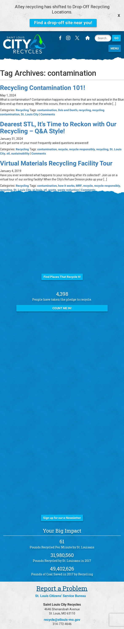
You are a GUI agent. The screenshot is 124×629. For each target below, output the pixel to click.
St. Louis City (30, 113)
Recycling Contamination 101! (42, 86)
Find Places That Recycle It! (62, 275)
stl (8, 152)
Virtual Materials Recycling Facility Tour (56, 162)
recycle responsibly (82, 148)
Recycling (22, 109)
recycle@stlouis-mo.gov (62, 618)
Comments (47, 113)
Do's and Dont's (67, 109)
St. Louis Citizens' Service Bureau (60, 595)
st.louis (37, 188)
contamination (47, 109)
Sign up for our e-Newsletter (62, 516)
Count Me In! (62, 307)
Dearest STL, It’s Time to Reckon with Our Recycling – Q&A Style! (58, 126)
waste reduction (68, 188)
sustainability (20, 152)
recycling (85, 109)
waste (52, 188)
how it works (66, 184)
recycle (63, 148)
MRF (79, 184)
